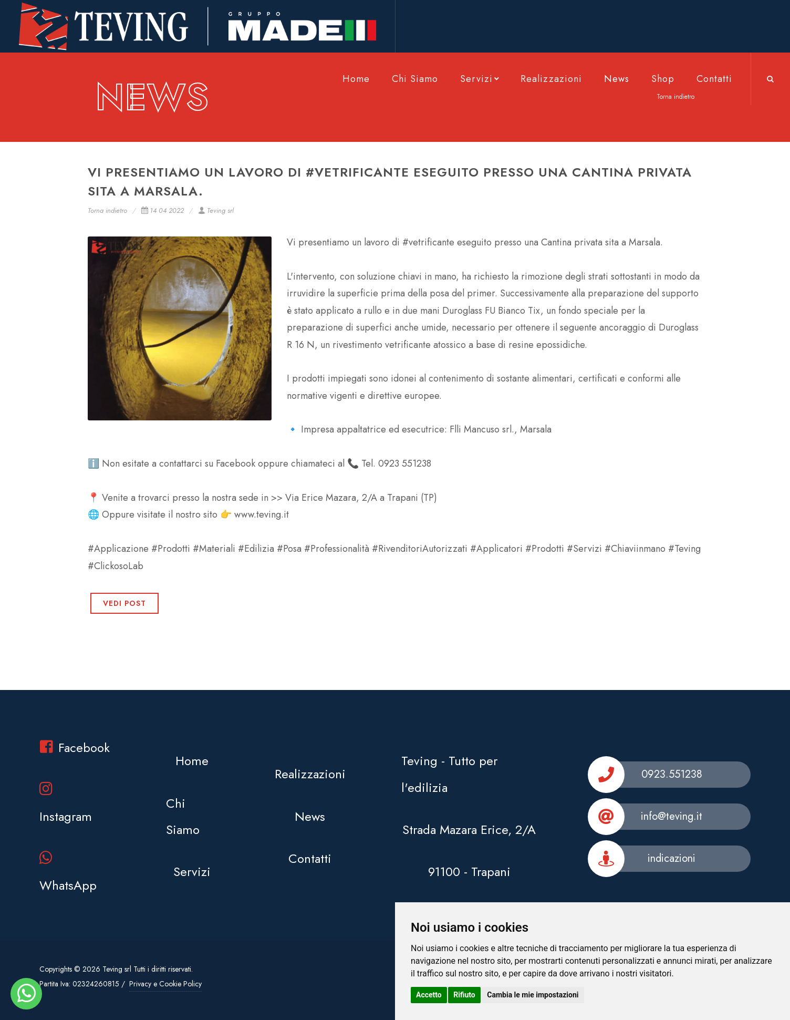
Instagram (65, 803)
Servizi (480, 79)
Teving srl (216, 210)
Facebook (75, 747)
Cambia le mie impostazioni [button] (532, 995)
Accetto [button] (429, 995)
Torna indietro (107, 210)
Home (356, 79)
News (616, 79)
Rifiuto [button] (464, 995)
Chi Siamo (415, 79)
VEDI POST (124, 603)
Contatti (714, 79)
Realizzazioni (551, 79)
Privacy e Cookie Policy (165, 983)
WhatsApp (68, 872)
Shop (662, 79)
